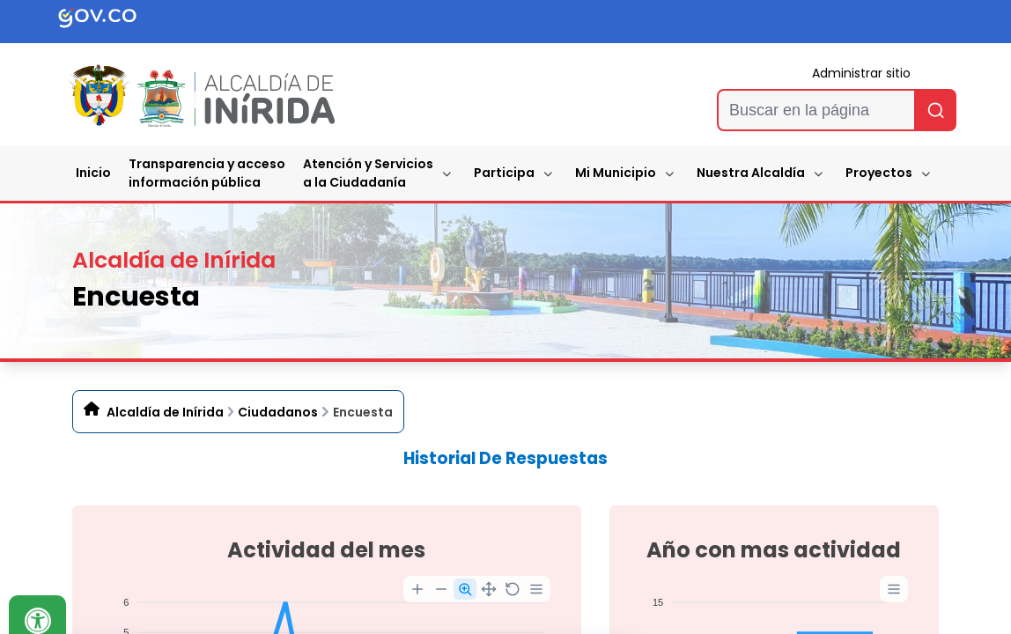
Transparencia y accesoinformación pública (207, 173)
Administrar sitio (861, 73)
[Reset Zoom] (512, 589)
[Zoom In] (417, 589)
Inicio (93, 172)
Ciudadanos (278, 412)
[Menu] (536, 589)
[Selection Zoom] (465, 589)
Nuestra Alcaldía (751, 172)
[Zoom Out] (441, 589)
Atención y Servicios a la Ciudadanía (368, 173)
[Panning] (488, 589)
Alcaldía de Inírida (165, 412)
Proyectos (878, 172)
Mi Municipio (615, 172)
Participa (504, 172)
